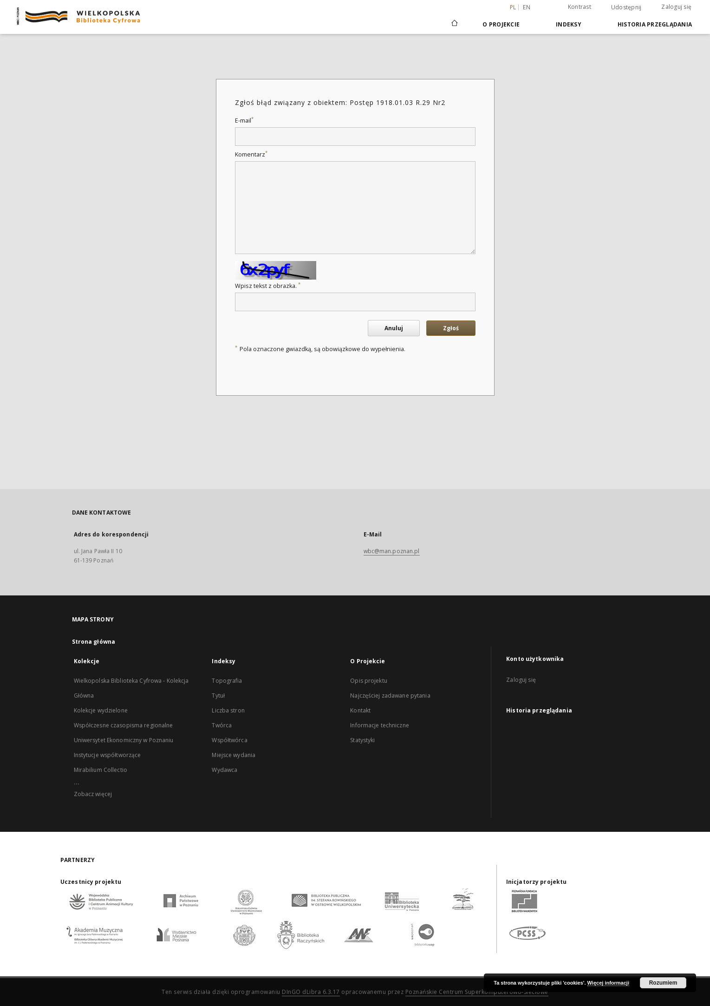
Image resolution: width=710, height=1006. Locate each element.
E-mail (244, 120)
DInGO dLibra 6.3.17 (311, 992)
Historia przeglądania (655, 24)
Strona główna (94, 642)
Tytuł (218, 695)
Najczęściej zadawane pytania (390, 695)
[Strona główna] (453, 24)
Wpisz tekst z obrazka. (267, 286)
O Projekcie (501, 24)
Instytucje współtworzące (107, 755)
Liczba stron (228, 710)
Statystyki (362, 740)
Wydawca (224, 770)
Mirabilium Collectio (100, 770)
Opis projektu (368, 681)
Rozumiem (663, 983)
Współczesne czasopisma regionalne (123, 725)
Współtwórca (229, 740)
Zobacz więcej (93, 794)
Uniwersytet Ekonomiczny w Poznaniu (124, 740)
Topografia (227, 681)
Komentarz (251, 154)
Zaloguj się (676, 7)
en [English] (526, 7)
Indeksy (568, 24)
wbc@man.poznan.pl (392, 551)
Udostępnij (626, 7)
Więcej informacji (608, 983)
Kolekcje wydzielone (101, 710)
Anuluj (393, 328)
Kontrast (579, 7)
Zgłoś (451, 328)
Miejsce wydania (233, 755)
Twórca (222, 725)
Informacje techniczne (379, 725)
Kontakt (360, 710)
